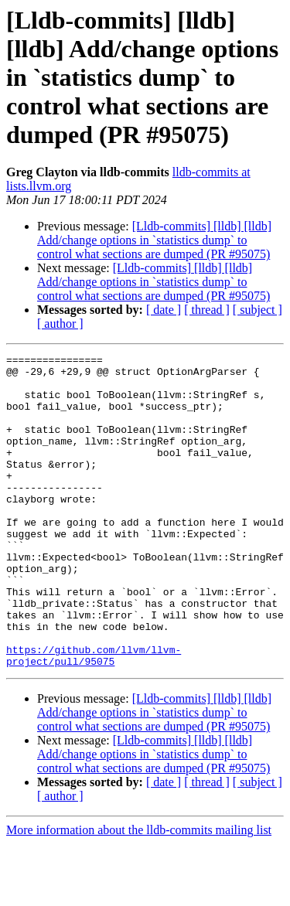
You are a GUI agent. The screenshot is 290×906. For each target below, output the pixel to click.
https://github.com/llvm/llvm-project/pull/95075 (93, 717)
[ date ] (163, 309)
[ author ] (60, 323)
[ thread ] (207, 309)
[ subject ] (257, 309)
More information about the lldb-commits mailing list (138, 892)
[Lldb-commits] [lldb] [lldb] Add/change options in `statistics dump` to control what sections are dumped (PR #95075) (154, 240)
